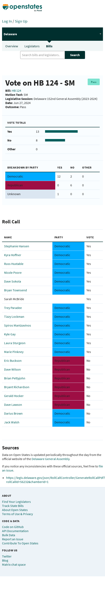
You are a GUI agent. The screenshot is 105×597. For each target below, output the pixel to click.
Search (75, 55)
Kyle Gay (9, 334)
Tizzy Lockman (14, 316)
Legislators (32, 46)
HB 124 (16, 90)
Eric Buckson (13, 360)
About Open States (15, 510)
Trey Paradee (13, 308)
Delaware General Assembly (50, 459)
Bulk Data (8, 535)
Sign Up (21, 21)
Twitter (7, 556)
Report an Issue (12, 539)
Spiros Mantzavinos (17, 325)
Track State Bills (13, 506)
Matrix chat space (14, 564)
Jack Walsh (11, 422)
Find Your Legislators (16, 502)
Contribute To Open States (20, 543)
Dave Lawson (13, 405)
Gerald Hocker (14, 396)
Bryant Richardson (16, 387)
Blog (5, 560)
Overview (11, 46)
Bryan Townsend (15, 290)
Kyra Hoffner (12, 255)
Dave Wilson (12, 369)
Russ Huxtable (13, 264)
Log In (7, 21)
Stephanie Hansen (16, 246)
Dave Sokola (12, 281)
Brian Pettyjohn (14, 378)
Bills (49, 46)
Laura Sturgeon (14, 343)
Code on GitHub (13, 527)
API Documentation (15, 531)
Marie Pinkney (13, 352)
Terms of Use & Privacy (17, 514)
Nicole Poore (13, 272)
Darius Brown (13, 413)
